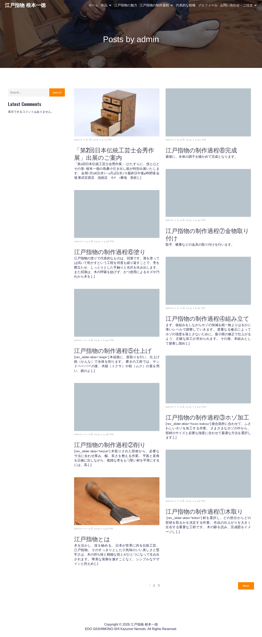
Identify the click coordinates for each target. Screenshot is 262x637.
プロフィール (208, 5)
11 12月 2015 (92, 339)
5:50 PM (200, 406)
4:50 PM (200, 139)
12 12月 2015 (184, 307)
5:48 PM (108, 433)
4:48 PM (109, 241)
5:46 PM (200, 500)
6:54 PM (108, 339)
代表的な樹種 (185, 5)
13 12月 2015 (184, 139)
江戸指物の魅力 (125, 5)
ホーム (93, 5)
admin (78, 139)
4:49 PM (200, 219)
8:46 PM (200, 307)
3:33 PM (108, 528)
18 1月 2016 (91, 139)
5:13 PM (107, 139)
